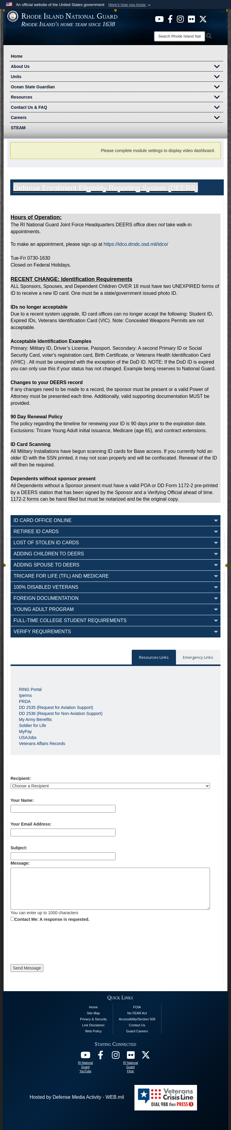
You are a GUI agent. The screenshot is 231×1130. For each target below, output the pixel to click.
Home (17, 56)
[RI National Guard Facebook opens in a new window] (100, 1056)
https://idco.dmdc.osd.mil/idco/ (137, 244)
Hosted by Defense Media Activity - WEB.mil (76, 1097)
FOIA (137, 1007)
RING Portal (30, 689)
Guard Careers (137, 1031)
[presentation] (56, 944)
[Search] (179, 36)
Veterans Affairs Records (42, 743)
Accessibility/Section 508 (137, 1019)
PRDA (25, 701)
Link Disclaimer (93, 1025)
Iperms (25, 695)
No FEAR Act (137, 1013)
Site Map (93, 1013)
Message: (20, 863)
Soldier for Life (32, 725)
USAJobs (27, 737)
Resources (117, 97)
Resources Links (154, 657)
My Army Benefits (35, 719)
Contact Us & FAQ (117, 108)
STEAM (18, 127)
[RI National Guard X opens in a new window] (145, 1056)
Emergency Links (198, 657)
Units (117, 77)
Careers (117, 118)
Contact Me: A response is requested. (51, 919)
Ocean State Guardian (117, 87)
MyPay (25, 731)
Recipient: (21, 778)
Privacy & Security (93, 1019)
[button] (130, 5)
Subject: (19, 847)
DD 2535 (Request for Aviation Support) (56, 707)
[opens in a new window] (159, 18)
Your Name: (22, 800)
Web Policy (93, 1031)
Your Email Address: (31, 824)
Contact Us (137, 1025)
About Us (117, 67)
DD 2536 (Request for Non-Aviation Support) (61, 713)
